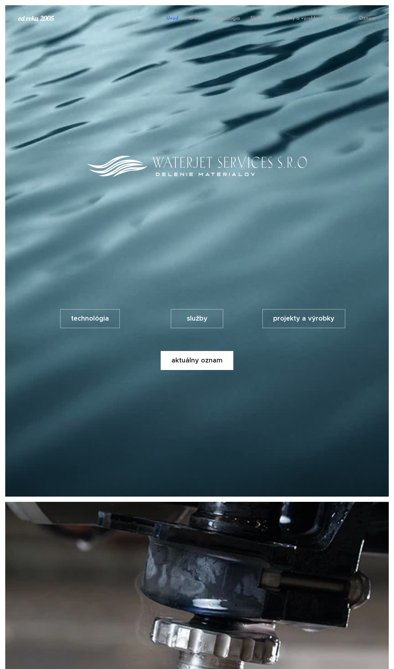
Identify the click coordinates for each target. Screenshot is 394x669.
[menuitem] (175, 18)
